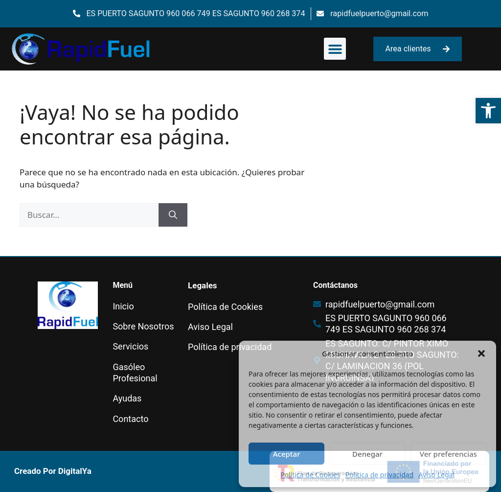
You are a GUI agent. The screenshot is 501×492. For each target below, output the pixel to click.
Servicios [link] (130, 346)
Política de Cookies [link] (310, 474)
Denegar (367, 454)
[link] (488, 110)
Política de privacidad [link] (379, 474)
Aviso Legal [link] (436, 474)
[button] (481, 353)
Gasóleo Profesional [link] (135, 372)
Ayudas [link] (127, 398)
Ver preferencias (448, 454)
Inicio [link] (123, 306)
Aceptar (286, 454)
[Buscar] (173, 215)
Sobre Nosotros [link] (143, 326)
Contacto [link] (130, 419)
